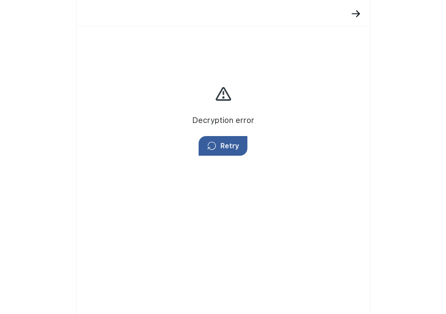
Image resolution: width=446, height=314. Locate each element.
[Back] (277, 14)
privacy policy (372, 111)
